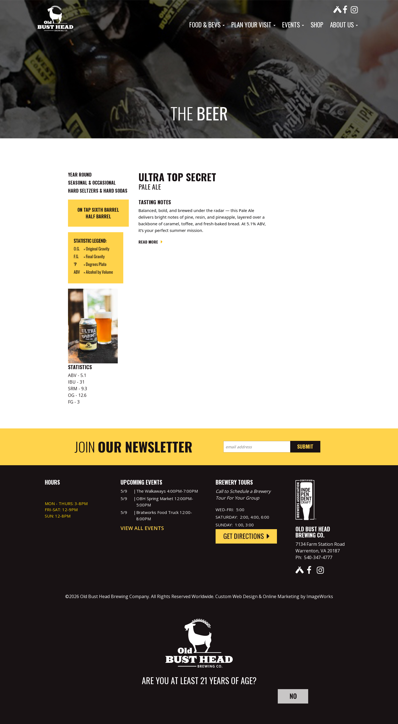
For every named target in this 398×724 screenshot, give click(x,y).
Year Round (79, 174)
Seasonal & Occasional (92, 182)
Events (293, 24)
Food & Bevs (207, 24)
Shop (317, 24)
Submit (305, 446)
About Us (344, 24)
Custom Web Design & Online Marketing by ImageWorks (274, 596)
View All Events (142, 528)
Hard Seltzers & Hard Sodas (97, 190)
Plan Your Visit (253, 24)
